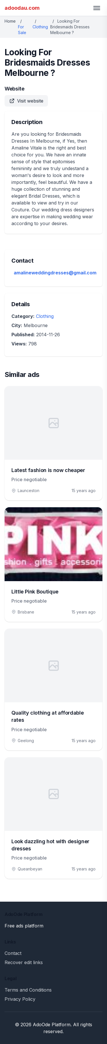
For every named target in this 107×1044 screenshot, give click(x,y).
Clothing (40, 26)
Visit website (26, 101)
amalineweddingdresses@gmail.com (55, 273)
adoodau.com (22, 8)
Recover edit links (24, 962)
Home (10, 21)
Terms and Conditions (28, 990)
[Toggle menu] (96, 8)
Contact (13, 953)
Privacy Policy (20, 999)
